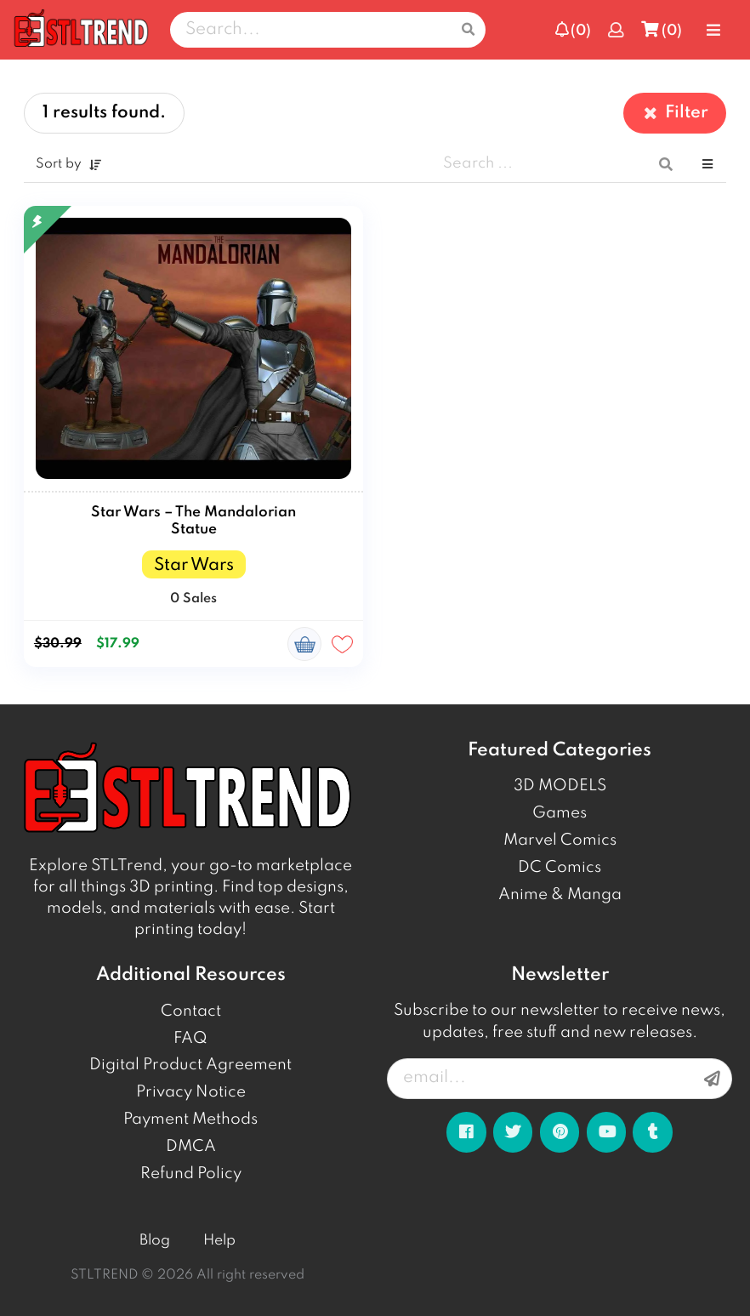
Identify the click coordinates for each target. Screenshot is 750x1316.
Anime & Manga (560, 895)
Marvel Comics (559, 840)
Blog (154, 1240)
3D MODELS (560, 786)
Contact (191, 1011)
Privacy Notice (191, 1092)
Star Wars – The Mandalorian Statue (193, 521)
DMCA (191, 1146)
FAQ (190, 1038)
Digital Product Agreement (190, 1065)
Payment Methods (190, 1119)
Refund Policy (190, 1174)
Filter (674, 113)
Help (219, 1240)
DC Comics (559, 867)
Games (559, 813)
